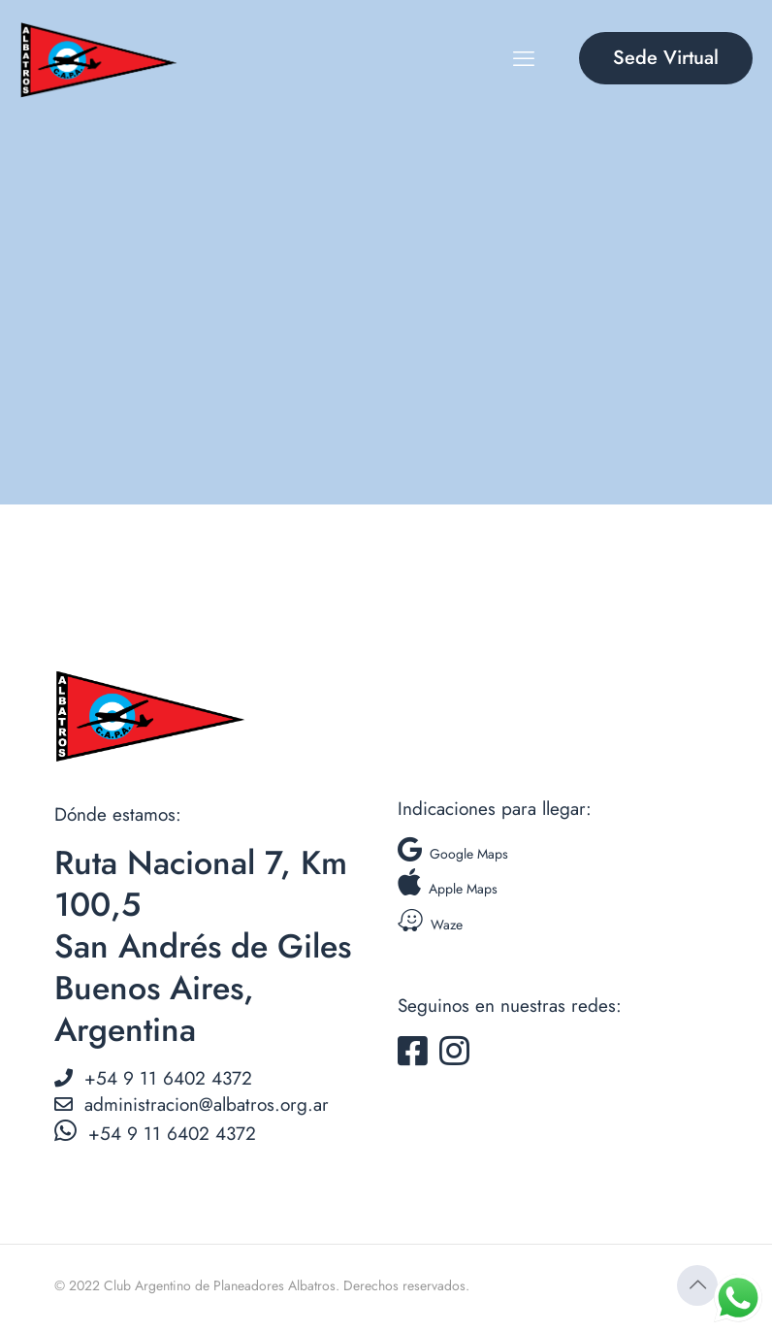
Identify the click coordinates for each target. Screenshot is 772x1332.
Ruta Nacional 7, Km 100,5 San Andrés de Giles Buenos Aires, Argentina (202, 946)
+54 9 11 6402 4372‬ (155, 1134)
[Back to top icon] (697, 1285)
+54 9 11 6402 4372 (153, 1078)
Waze (430, 924)
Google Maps (453, 853)
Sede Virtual (666, 58)
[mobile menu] (523, 58)
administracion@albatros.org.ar (191, 1104)
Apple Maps (448, 888)
